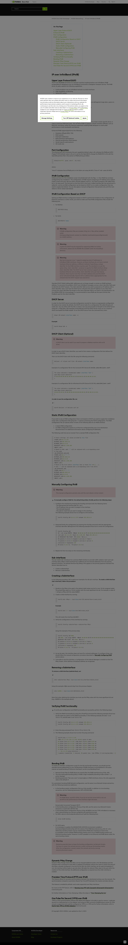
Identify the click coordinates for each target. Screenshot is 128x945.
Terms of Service (69, 109)
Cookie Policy (84, 107)
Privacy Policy (73, 107)
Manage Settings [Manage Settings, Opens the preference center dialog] (46, 118)
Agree (84, 118)
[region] (64, 108)
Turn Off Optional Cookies (71, 118)
